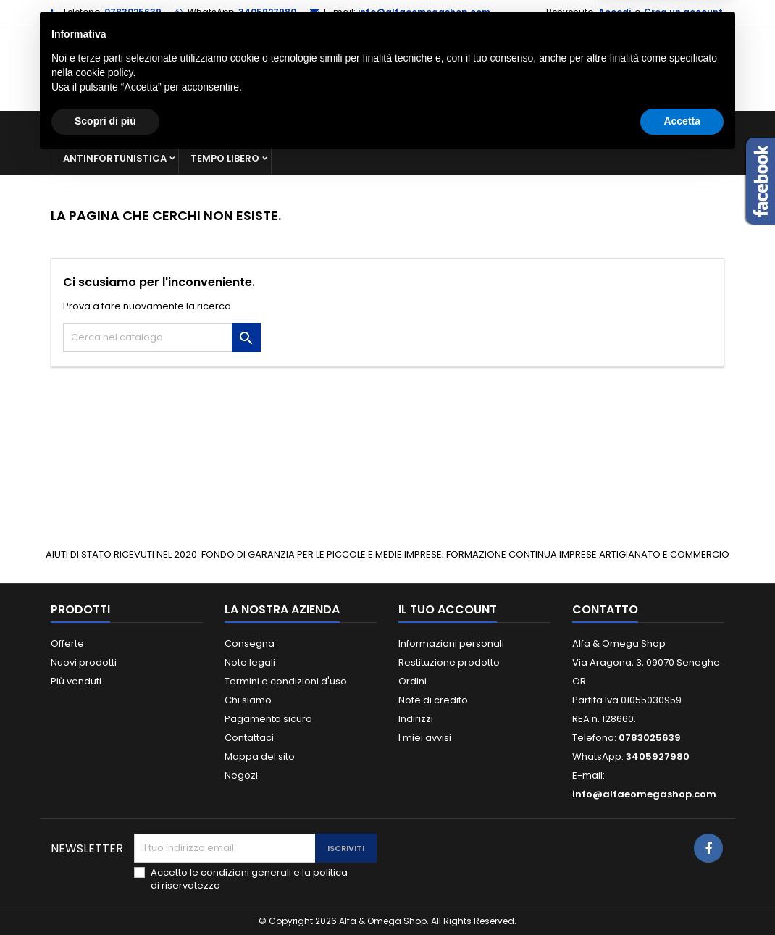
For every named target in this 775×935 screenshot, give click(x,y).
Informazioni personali (451, 643)
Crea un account (683, 12)
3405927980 (267, 12)
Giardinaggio (606, 126)
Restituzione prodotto (449, 662)
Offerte (67, 643)
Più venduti (76, 681)
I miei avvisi (424, 738)
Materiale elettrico (440, 126)
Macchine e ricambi (311, 126)
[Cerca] (387, 68)
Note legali (250, 662)
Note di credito (433, 700)
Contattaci (249, 738)
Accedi (614, 12)
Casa (531, 126)
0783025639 (133, 12)
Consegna (250, 643)
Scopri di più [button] (105, 895)
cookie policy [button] (104, 846)
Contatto (605, 609)
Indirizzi (415, 719)
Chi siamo (248, 700)
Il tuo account (447, 609)
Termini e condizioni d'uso (286, 681)
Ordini (412, 681)
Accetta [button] (681, 895)
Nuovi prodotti (84, 662)
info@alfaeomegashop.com (424, 12)
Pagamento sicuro (268, 719)
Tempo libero (224, 158)
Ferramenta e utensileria (168, 126)
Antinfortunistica (115, 158)
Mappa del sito (260, 756)
